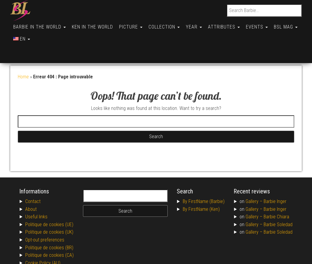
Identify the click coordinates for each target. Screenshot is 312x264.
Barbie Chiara (276, 193)
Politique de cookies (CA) (49, 231)
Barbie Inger (275, 177)
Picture (133, 24)
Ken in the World (94, 24)
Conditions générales (45, 246)
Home (23, 53)
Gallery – (255, 177)
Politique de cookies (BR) (49, 223)
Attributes (230, 24)
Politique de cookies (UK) (49, 208)
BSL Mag (26, 33)
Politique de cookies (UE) (49, 200)
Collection (168, 24)
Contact (33, 177)
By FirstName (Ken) (201, 185)
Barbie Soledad (278, 200)
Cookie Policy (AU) (42, 239)
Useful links (36, 193)
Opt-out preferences (44, 216)
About (31, 185)
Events (265, 24)
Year (199, 24)
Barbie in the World (40, 24)
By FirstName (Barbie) (204, 177)
